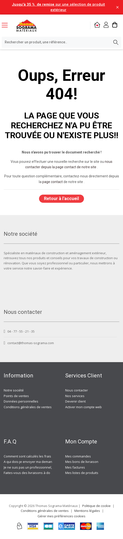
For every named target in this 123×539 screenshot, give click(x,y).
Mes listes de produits (81, 473)
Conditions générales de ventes (28, 407)
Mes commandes (78, 456)
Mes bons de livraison (81, 461)
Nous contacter (76, 390)
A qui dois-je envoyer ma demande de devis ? (38, 461)
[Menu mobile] (7, 24)
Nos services (74, 396)
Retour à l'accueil (61, 198)
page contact (52, 182)
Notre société (14, 390)
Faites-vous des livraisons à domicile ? (32, 473)
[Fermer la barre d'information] (117, 7)
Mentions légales (87, 510)
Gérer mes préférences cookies (61, 516)
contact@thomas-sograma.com (29, 342)
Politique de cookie (96, 506)
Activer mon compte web (83, 407)
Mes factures (75, 467)
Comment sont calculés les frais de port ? (34, 456)
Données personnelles (21, 401)
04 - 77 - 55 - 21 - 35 (19, 331)
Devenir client (75, 401)
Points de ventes (16, 396)
